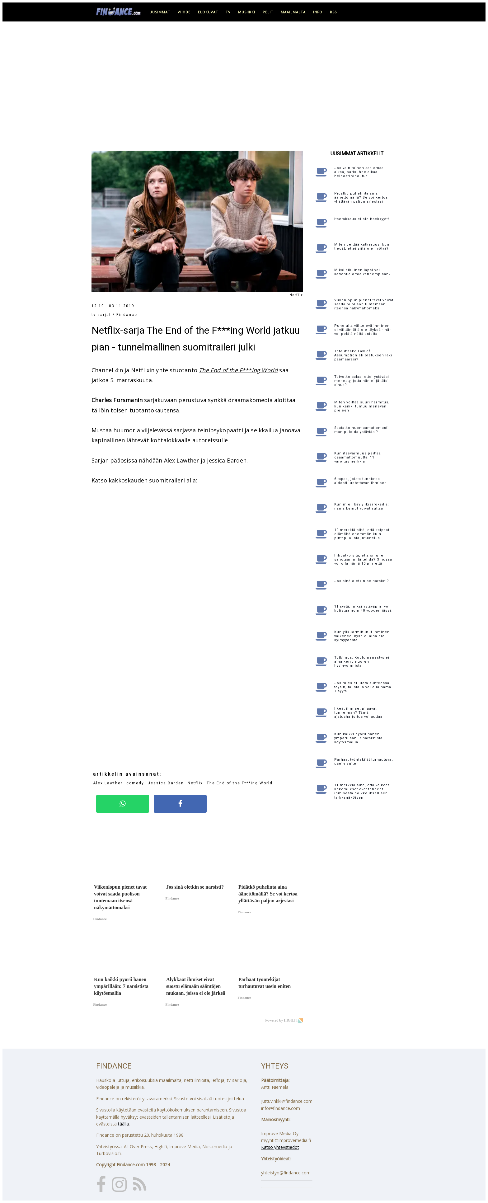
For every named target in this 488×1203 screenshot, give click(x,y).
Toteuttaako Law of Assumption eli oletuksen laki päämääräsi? (363, 355)
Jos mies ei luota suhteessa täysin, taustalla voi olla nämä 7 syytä (362, 687)
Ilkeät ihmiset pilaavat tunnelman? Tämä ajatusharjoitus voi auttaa (358, 713)
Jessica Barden (226, 460)
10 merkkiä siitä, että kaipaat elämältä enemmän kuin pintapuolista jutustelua (361, 534)
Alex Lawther (181, 460)
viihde (184, 12)
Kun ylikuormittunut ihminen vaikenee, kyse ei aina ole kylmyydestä (362, 636)
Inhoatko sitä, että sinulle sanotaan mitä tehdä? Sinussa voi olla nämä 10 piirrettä (363, 559)
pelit (268, 12)
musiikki (246, 12)
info (317, 12)
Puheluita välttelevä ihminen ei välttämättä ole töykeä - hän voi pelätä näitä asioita (363, 330)
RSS (333, 12)
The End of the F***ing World (238, 370)
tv (228, 12)
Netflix (195, 783)
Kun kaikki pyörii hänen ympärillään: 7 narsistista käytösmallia (358, 738)
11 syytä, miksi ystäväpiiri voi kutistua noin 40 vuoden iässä (363, 608)
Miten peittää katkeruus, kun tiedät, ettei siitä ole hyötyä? (361, 246)
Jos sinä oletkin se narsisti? (361, 581)
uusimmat (159, 12)
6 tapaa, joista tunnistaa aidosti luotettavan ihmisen (360, 481)
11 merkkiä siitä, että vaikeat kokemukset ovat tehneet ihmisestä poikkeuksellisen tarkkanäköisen (361, 791)
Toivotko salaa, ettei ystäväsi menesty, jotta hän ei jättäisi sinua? (361, 381)
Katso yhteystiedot (280, 1147)
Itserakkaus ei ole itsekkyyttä (362, 219)
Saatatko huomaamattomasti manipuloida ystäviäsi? (361, 430)
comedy (135, 783)
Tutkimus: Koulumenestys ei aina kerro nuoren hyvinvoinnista (361, 662)
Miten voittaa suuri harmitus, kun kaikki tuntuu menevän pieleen (362, 406)
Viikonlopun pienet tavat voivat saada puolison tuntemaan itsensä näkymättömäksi (363, 304)
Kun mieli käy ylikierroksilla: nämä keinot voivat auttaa (361, 506)
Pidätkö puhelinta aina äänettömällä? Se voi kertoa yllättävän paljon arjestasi (361, 197)
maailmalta (293, 12)
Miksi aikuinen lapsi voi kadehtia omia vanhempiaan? (362, 272)
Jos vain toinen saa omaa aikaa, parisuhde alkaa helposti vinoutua (359, 172)
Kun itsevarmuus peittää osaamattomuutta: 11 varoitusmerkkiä (357, 457)
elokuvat (208, 12)
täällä (123, 1124)
